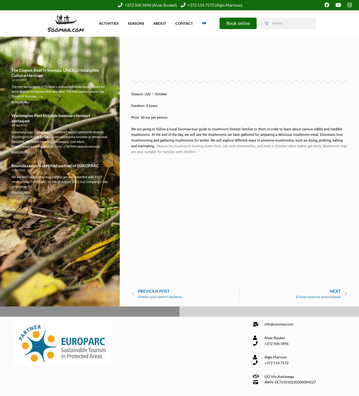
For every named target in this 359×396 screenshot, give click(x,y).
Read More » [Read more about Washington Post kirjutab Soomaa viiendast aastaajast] (20, 152)
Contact (184, 23)
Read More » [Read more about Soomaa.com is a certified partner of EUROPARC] (20, 192)
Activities (109, 23)
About (159, 23)
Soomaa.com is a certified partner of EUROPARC (55, 165)
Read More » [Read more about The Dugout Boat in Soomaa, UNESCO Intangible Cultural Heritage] (20, 102)
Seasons (136, 23)
